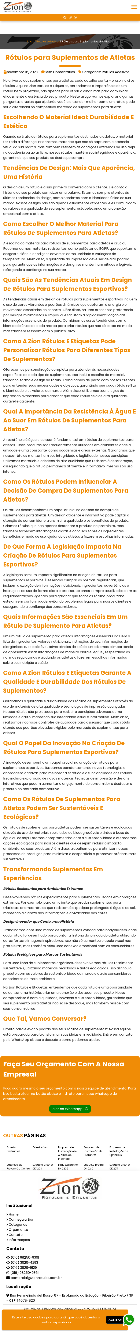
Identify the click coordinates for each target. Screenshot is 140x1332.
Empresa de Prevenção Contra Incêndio (18, 1168)
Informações (19, 1239)
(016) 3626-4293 (24, 1262)
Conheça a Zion (21, 1219)
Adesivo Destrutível (13, 1149)
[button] (134, 7)
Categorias (18, 1224)
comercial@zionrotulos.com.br (36, 1277)
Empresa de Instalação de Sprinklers (119, 1151)
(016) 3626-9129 (24, 1267)
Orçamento (18, 1229)
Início (30, 41)
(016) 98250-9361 (25, 1257)
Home (14, 1214)
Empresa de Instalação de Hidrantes (93, 1151)
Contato (16, 1234)
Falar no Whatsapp (69, 1108)
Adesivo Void (41, 1147)
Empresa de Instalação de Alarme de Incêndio (67, 1153)
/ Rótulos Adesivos (47, 41)
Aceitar (115, 1320)
